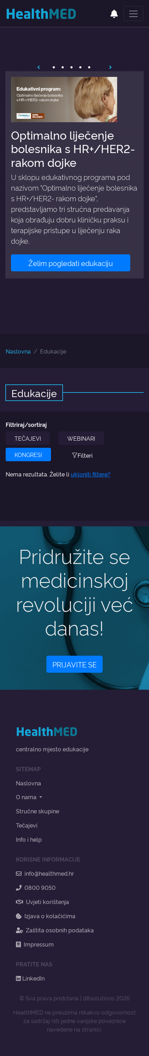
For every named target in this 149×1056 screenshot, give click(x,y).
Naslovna (18, 351)
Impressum (35, 944)
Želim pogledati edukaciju (70, 263)
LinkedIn (30, 978)
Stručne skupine (37, 811)
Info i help (29, 839)
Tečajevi (27, 825)
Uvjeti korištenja (42, 901)
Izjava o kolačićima (45, 916)
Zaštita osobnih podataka (55, 930)
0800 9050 (36, 887)
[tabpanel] (74, 174)
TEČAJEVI (28, 438)
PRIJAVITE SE (74, 664)
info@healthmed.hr (45, 873)
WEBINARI (81, 438)
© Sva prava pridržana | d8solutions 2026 (74, 998)
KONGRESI (28, 454)
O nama (27, 797)
